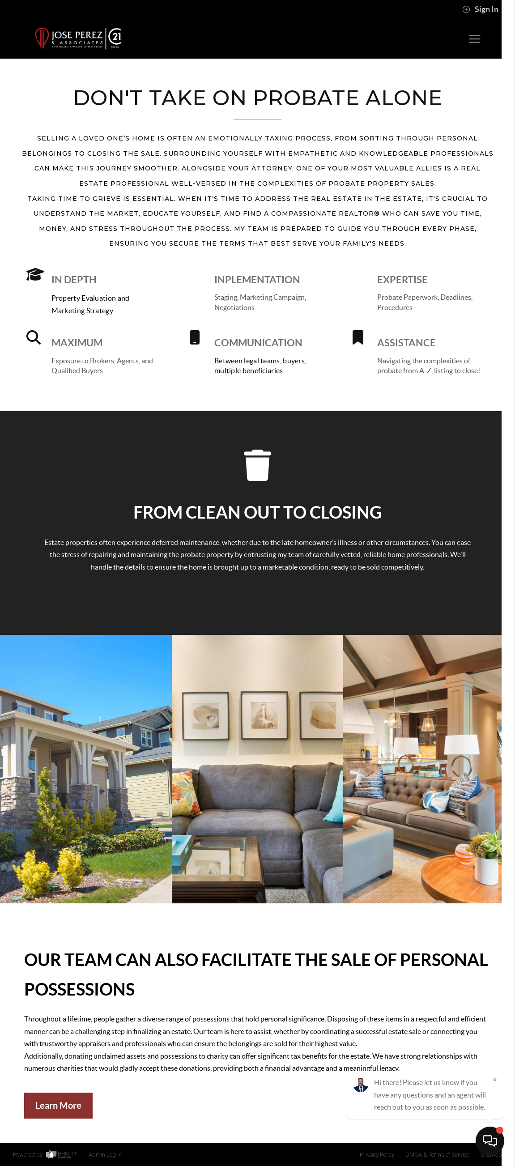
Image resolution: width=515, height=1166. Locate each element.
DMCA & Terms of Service (437, 1154)
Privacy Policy (377, 1154)
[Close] (494, 1080)
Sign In (480, 9)
